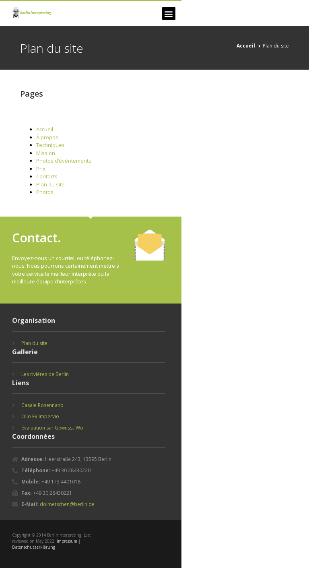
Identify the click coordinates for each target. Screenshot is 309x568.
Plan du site (50, 184)
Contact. (36, 237)
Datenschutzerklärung (33, 547)
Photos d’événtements (63, 160)
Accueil (44, 129)
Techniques (50, 145)
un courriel (61, 258)
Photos (45, 192)
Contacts (47, 176)
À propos (47, 137)
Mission (45, 153)
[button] (168, 13)
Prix (40, 168)
